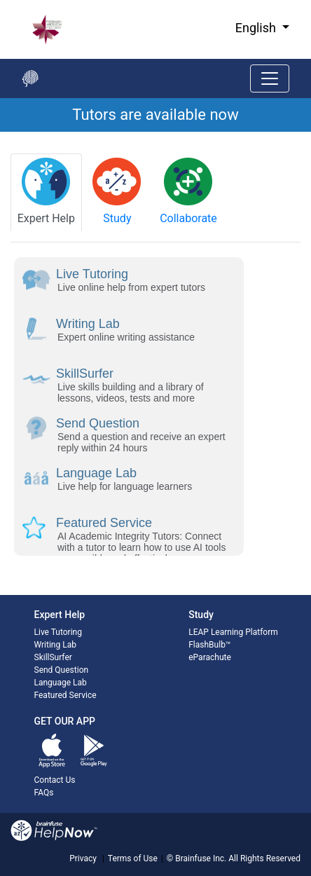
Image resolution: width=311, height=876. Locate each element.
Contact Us (55, 780)
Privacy (83, 858)
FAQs (44, 793)
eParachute (209, 657)
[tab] (46, 192)
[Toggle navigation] (269, 78)
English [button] (257, 27)
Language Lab (60, 682)
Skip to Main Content (0, 0)
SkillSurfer (53, 657)
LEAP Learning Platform (233, 632)
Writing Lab (55, 645)
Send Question (61, 670)
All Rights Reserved (263, 858)
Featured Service (65, 695)
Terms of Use (133, 858)
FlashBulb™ (209, 645)
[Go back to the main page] (30, 78)
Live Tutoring (58, 632)
